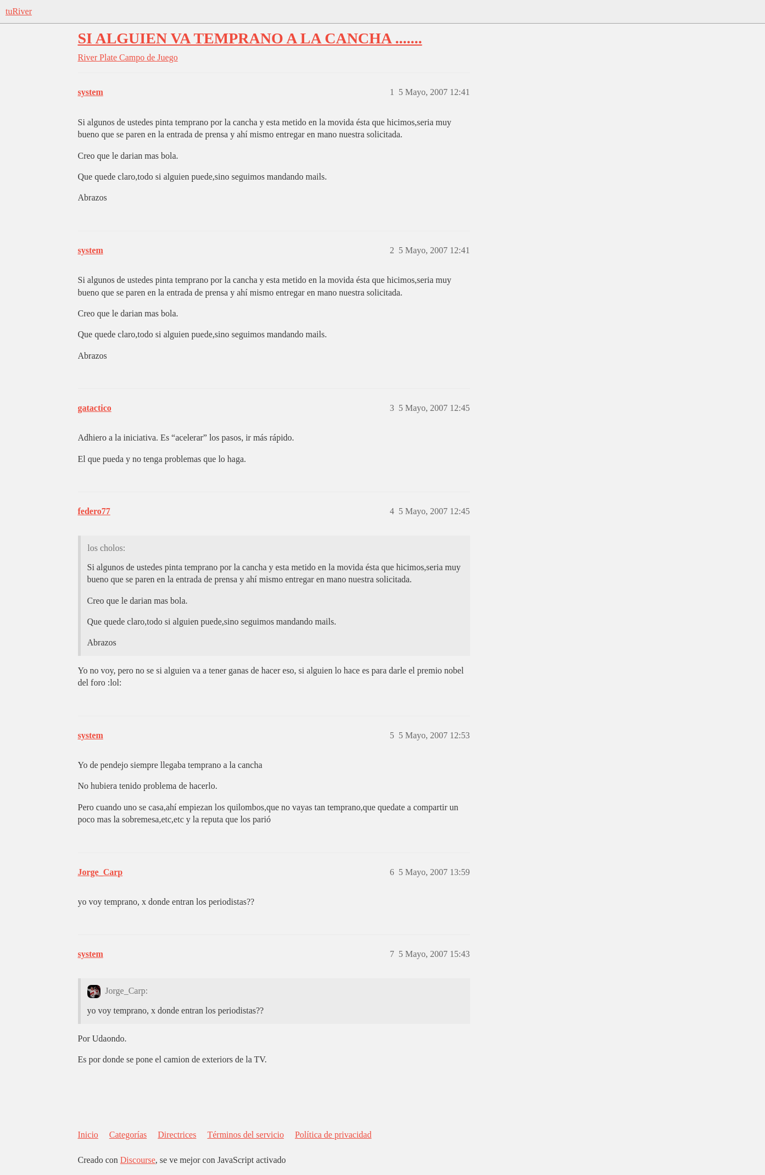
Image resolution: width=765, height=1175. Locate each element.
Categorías (128, 1134)
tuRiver (18, 11)
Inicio (88, 1134)
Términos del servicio (245, 1134)
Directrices (177, 1134)
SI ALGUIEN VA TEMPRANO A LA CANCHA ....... (250, 38)
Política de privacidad (333, 1134)
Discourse (137, 1160)
